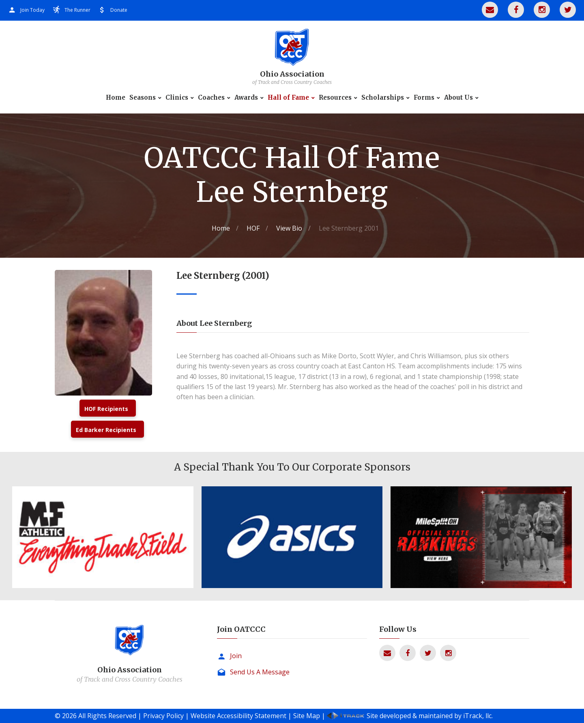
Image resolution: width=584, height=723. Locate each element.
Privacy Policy (163, 715)
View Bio (289, 228)
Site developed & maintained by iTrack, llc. (430, 715)
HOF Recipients (106, 409)
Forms (424, 97)
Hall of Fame (288, 97)
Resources (335, 97)
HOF (253, 228)
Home (115, 97)
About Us (458, 97)
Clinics (176, 97)
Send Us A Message (260, 671)
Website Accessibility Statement (238, 715)
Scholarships (382, 97)
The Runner (77, 9)
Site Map (306, 715)
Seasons (142, 97)
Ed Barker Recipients (106, 430)
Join (236, 655)
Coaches (211, 97)
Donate (118, 9)
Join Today (32, 9)
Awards (246, 97)
